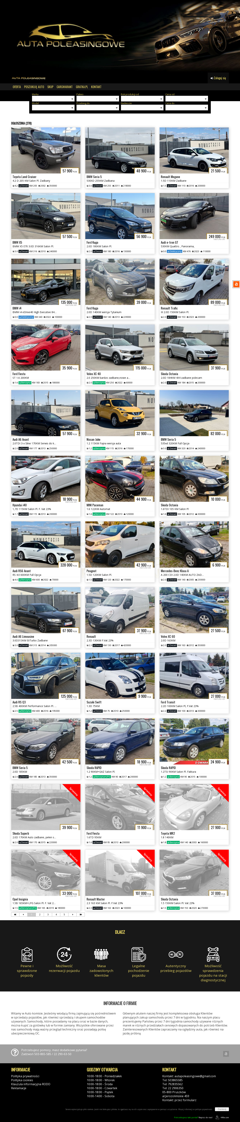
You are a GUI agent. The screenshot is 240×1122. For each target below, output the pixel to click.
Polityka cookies (22, 1080)
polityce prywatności (203, 1109)
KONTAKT (96, 87)
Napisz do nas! (193, 1117)
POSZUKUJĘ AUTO (34, 87)
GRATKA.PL (82, 87)
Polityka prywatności (25, 1076)
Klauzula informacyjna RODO (30, 1084)
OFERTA (17, 87)
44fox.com (221, 1117)
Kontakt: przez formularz (179, 1100)
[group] (120, 36)
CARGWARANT (65, 87)
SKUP (50, 87)
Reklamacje (18, 1088)
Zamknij (222, 1109)
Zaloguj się (218, 78)
